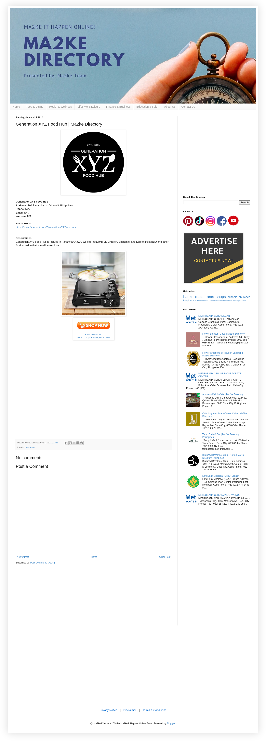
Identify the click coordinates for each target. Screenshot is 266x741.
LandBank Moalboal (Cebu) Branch (220, 476)
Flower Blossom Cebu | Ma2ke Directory (223, 333)
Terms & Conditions (154, 710)
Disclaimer (129, 710)
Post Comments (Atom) (42, 562)
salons (243, 301)
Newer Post (23, 557)
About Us (170, 106)
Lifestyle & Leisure (89, 106)
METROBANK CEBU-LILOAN (214, 316)
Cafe (195, 300)
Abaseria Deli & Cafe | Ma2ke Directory (223, 394)
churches (244, 297)
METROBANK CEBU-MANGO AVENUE (219, 495)
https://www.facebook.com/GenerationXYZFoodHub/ (46, 227)
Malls (229, 301)
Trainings (236, 301)
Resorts (201, 301)
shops (221, 297)
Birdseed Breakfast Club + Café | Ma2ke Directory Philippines (223, 456)
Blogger (171, 723)
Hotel (224, 301)
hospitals (188, 300)
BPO (207, 301)
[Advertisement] (93, 597)
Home (16, 106)
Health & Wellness (60, 106)
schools (232, 297)
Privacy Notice (108, 710)
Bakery (213, 301)
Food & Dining (34, 106)
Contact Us (188, 106)
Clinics (219, 301)
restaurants (30, 447)
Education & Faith (147, 106)
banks (188, 297)
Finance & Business (118, 106)
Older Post (164, 557)
